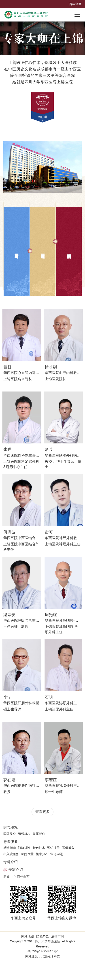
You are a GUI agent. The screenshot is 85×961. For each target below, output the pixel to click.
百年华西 (75, 4)
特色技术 (39, 848)
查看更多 (42, 812)
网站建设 (31, 956)
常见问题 (56, 854)
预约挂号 (53, 848)
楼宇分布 (42, 854)
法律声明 (57, 936)
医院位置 (27, 854)
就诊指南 (9, 848)
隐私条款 (42, 936)
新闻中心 (9, 876)
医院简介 (9, 834)
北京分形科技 (50, 956)
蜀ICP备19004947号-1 (43, 951)
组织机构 (24, 834)
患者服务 (10, 842)
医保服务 (68, 848)
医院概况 (10, 828)
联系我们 (39, 834)
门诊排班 (24, 848)
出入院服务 (11, 854)
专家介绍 (15, 870)
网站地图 (28, 936)
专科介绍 (10, 862)
